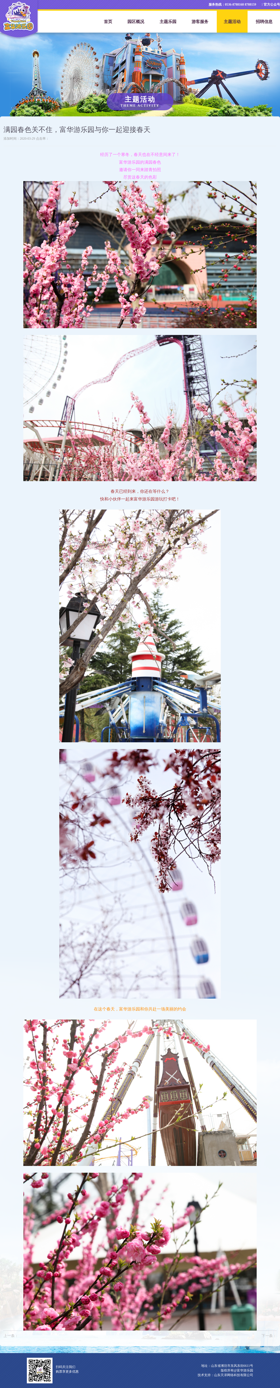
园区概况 (135, 21)
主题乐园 (168, 21)
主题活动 (232, 21)
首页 (108, 21)
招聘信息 (264, 21)
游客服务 (200, 21)
